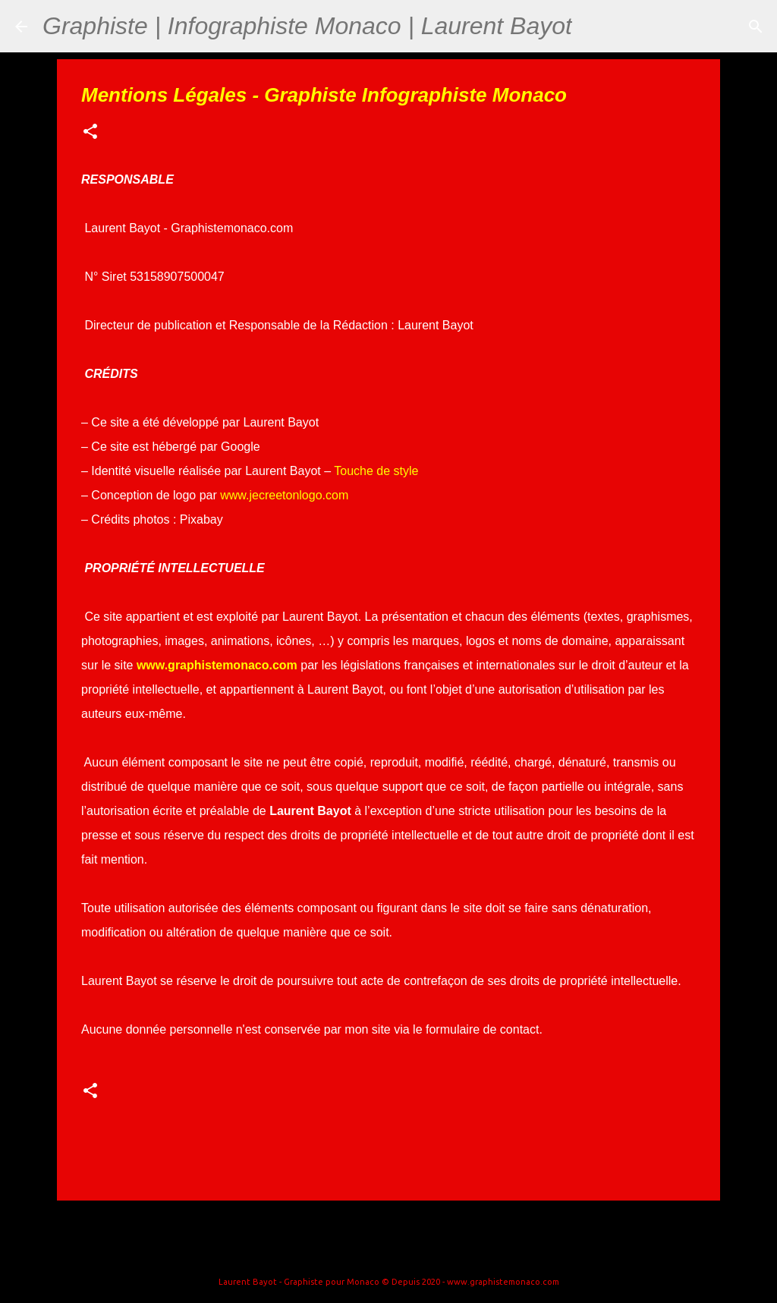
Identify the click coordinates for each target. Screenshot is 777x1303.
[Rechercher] (593, 26)
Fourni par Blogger (388, 1251)
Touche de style (376, 470)
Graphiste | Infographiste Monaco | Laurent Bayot (307, 25)
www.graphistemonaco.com (217, 665)
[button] (90, 132)
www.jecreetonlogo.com (284, 495)
